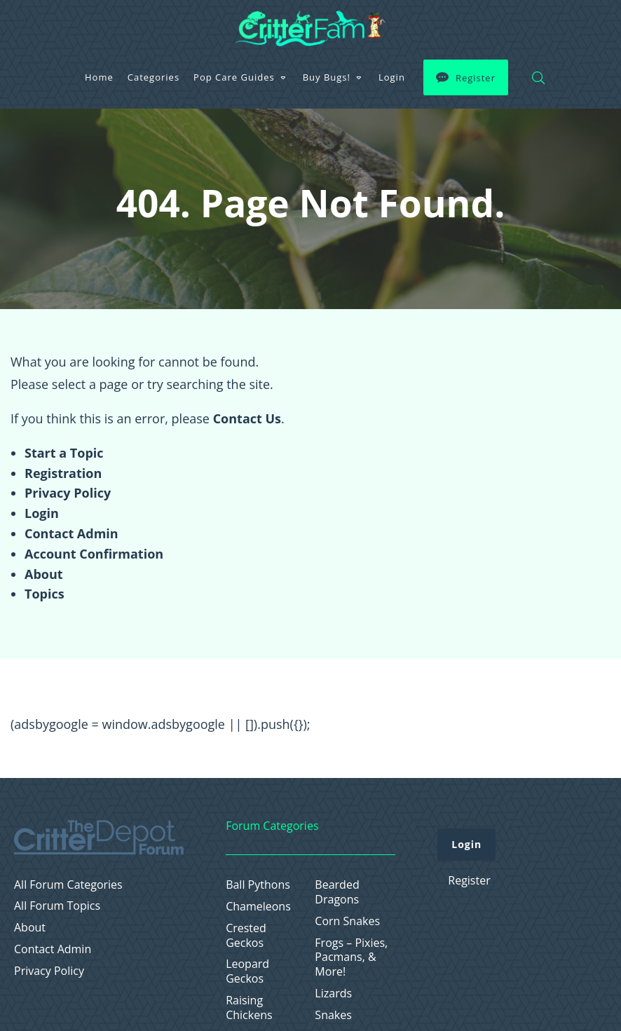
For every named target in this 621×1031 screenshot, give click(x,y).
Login (391, 77)
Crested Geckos (246, 935)
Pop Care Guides (234, 77)
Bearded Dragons (337, 892)
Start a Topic (64, 452)
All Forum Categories (68, 885)
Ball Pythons (258, 885)
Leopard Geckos (247, 971)
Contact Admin (71, 533)
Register (476, 77)
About (44, 574)
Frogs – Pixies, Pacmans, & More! (351, 957)
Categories (153, 77)
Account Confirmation (94, 553)
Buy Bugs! (326, 77)
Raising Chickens (249, 1008)
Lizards (333, 993)
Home (99, 77)
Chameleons (258, 906)
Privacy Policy (68, 492)
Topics (44, 593)
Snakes (333, 1015)
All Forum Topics (57, 906)
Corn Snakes (347, 921)
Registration (63, 473)
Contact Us (247, 418)
